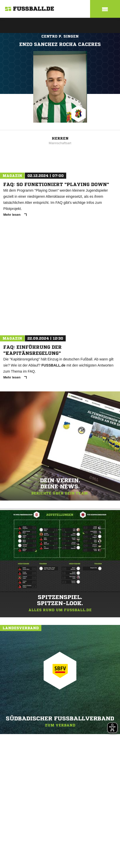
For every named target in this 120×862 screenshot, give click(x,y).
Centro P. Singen (60, 36)
